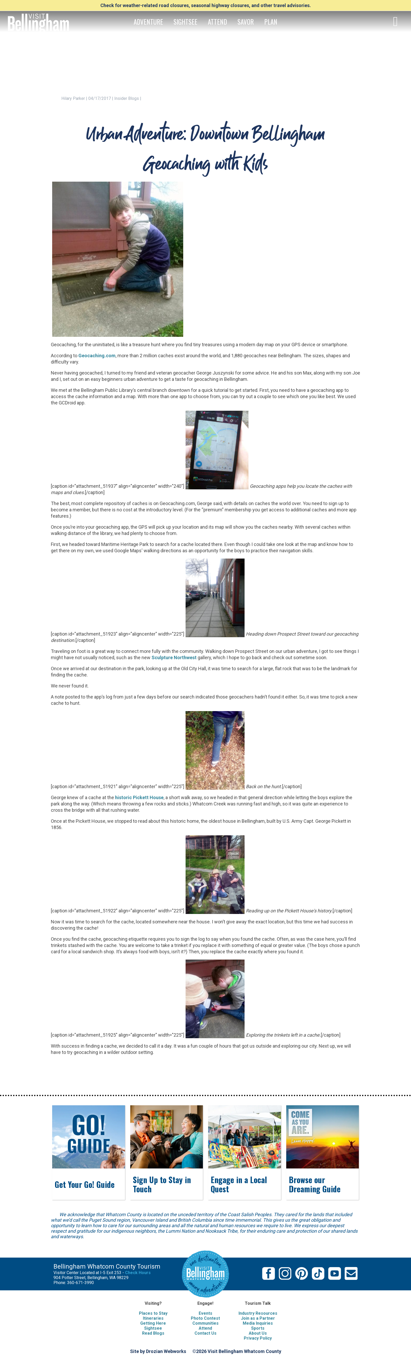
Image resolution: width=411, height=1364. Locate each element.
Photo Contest (205, 1318)
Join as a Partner (258, 1318)
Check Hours (138, 1272)
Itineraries (153, 1318)
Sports (257, 1328)
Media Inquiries (258, 1323)
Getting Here (153, 1323)
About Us (258, 1333)
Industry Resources (258, 1313)
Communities (205, 1323)
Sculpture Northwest (174, 657)
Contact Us (205, 1333)
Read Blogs (153, 1333)
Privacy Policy (258, 1338)
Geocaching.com (97, 355)
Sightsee (153, 1328)
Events (205, 1313)
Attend (205, 1328)
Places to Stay (153, 1313)
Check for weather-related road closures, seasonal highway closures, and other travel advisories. (205, 5)
